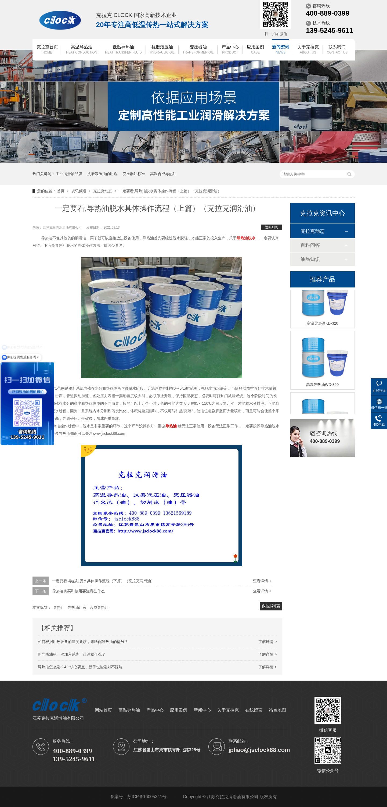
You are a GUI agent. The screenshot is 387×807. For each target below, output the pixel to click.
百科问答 (310, 245)
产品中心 (230, 50)
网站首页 (103, 710)
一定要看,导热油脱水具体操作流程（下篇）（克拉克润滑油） (103, 581)
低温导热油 (123, 50)
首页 (61, 191)
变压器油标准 (133, 174)
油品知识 (310, 259)
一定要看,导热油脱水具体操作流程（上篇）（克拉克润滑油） (170, 191)
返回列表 (271, 227)
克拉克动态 (103, 191)
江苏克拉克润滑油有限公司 (62, 227)
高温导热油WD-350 (322, 385)
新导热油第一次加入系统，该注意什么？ (72, 654)
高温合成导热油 (163, 174)
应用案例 (255, 50)
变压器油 (198, 50)
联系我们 (337, 50)
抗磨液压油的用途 (102, 174)
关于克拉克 (308, 50)
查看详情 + (262, 581)
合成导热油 (99, 607)
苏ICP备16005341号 (147, 796)
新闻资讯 (280, 50)
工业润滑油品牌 (69, 174)
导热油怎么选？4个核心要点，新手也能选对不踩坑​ (80, 667)
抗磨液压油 (162, 50)
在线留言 (253, 710)
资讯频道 (79, 191)
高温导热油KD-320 (322, 324)
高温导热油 (81, 50)
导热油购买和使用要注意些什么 (78, 591)
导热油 (58, 607)
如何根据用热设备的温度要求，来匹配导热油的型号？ (83, 641)
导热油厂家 (77, 607)
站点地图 (277, 710)
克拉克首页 (47, 50)
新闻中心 (202, 710)
